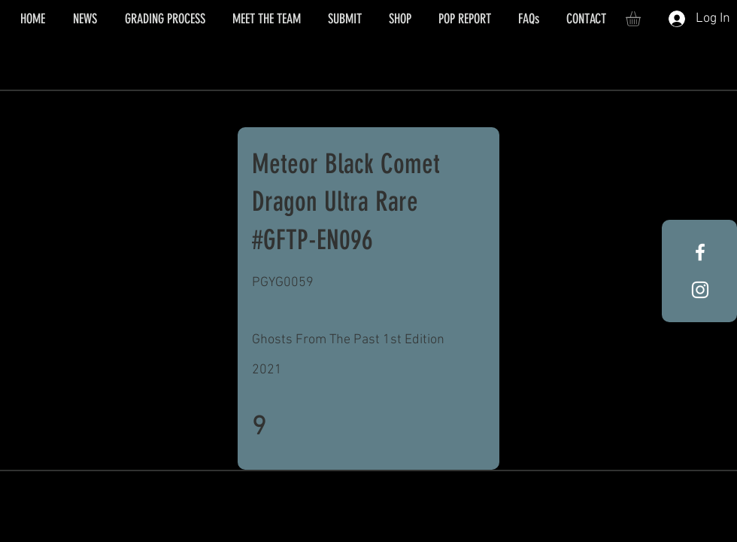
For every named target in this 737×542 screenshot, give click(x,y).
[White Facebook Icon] (700, 252)
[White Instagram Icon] (700, 290)
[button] (642, 18)
